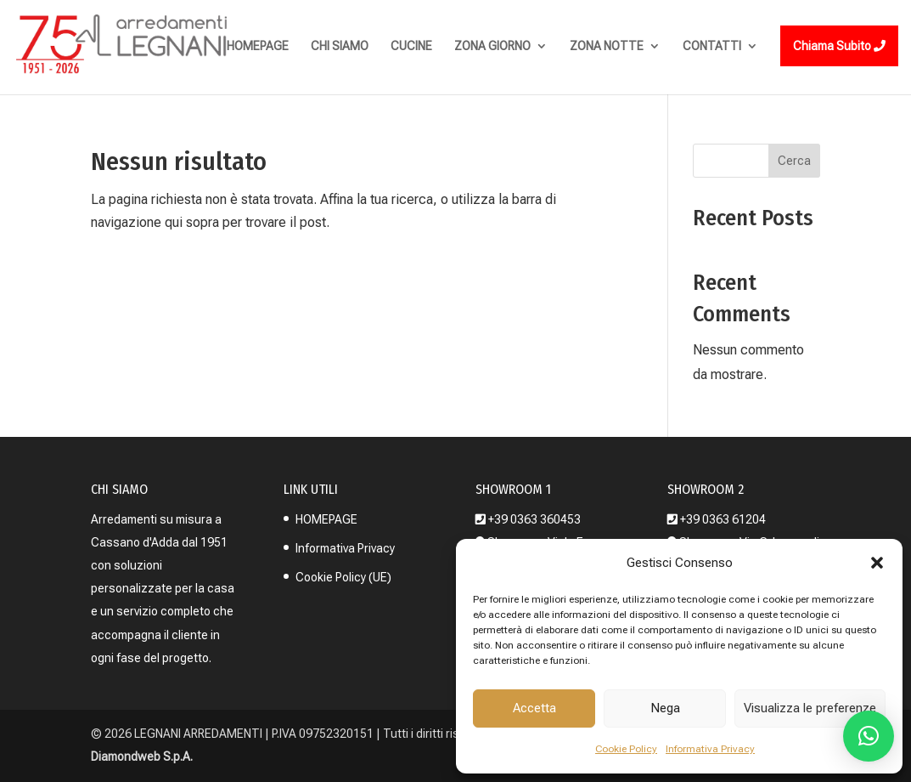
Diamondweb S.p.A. (142, 756)
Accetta (534, 708)
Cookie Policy (626, 749)
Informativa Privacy (710, 749)
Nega (665, 708)
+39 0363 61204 (723, 519)
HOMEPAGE (326, 519)
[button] (877, 562)
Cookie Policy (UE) (343, 577)
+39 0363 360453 (534, 519)
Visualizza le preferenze (810, 708)
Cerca (794, 160)
